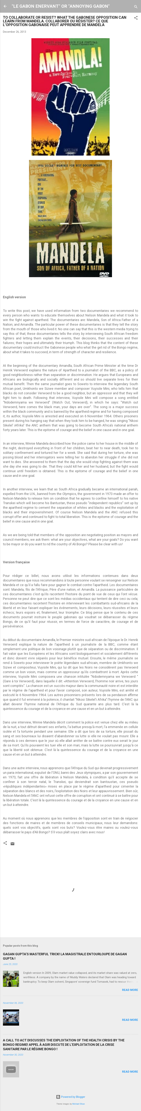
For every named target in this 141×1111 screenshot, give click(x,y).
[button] (136, 18)
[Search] (136, 7)
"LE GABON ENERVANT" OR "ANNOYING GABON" (61, 6)
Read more (130, 990)
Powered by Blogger (70, 1097)
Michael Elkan (78, 1104)
